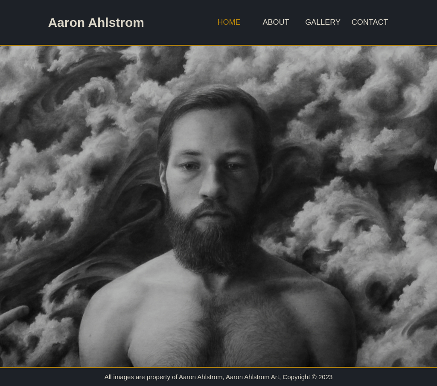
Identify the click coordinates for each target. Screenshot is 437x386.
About (276, 22)
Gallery (323, 22)
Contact (370, 22)
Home (229, 22)
